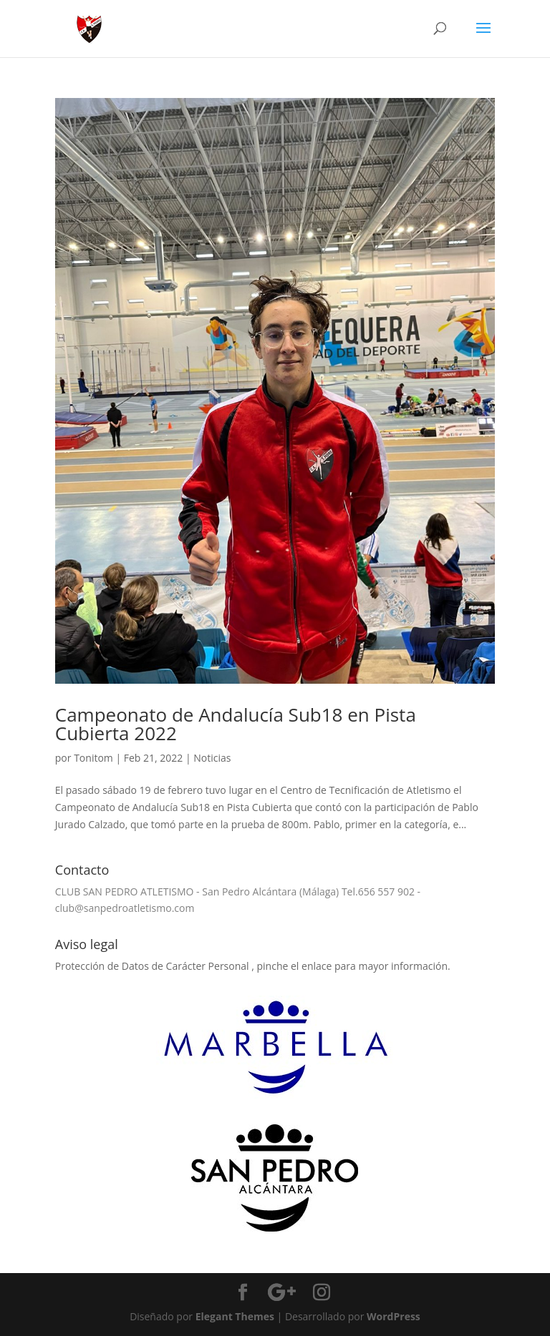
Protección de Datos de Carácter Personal (153, 966)
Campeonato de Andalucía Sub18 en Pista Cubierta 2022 (235, 724)
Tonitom (93, 758)
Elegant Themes (235, 1316)
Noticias (212, 758)
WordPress (393, 1316)
